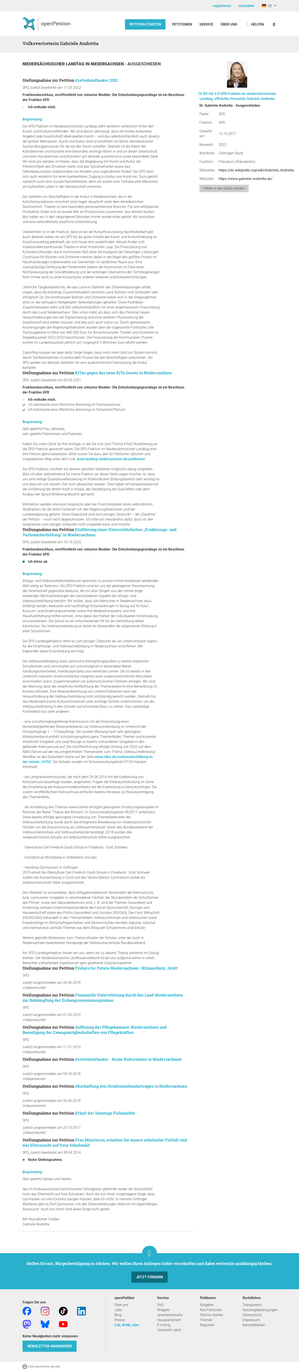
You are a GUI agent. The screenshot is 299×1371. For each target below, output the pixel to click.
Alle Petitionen (211, 1310)
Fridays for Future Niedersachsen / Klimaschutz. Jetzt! (126, 968)
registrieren (222, 6)
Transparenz (252, 1305)
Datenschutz (252, 1315)
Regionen (207, 1325)
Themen (206, 1320)
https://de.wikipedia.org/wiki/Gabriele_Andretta (256, 170)
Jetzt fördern (149, 1277)
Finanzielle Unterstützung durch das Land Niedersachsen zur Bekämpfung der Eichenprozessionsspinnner (103, 997)
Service (206, 24)
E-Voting (163, 1325)
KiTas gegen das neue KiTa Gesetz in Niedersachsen (123, 372)
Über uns (121, 1305)
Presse (119, 1320)
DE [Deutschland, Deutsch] (267, 6)
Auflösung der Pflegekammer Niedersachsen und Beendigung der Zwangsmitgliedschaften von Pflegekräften (95, 1029)
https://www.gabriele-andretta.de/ (246, 179)
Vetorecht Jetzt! (169, 1330)
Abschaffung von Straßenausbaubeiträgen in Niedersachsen (131, 1086)
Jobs (118, 1310)
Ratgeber (207, 1305)
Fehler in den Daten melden (224, 188)
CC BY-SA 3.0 (208, 94)
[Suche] (274, 24)
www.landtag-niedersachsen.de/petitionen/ (111, 459)
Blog (117, 1315)
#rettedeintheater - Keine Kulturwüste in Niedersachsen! (128, 1059)
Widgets (163, 1310)
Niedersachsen (108, 63)
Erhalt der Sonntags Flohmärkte (105, 1113)
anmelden (246, 6)
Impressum (251, 1320)
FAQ (160, 1305)
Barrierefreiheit (254, 1325)
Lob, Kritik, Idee (126, 1325)
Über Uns (229, 24)
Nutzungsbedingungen (260, 1310)
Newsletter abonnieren (49, 1346)
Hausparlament (169, 1320)
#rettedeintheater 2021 (96, 80)
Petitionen (182, 24)
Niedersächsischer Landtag (54, 63)
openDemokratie (169, 1315)
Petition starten (145, 24)
